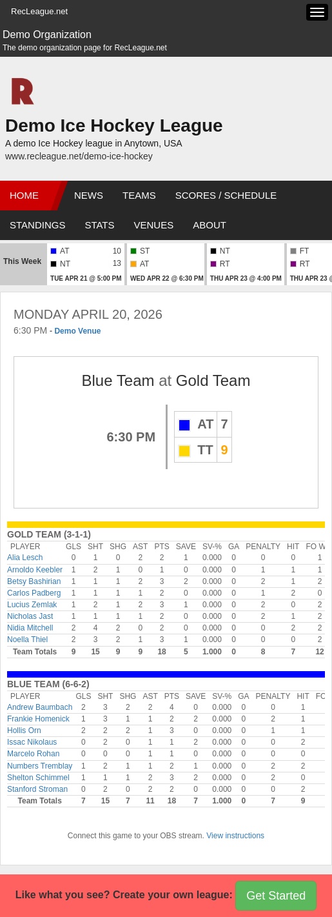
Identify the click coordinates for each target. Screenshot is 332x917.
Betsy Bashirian (34, 581)
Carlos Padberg (34, 593)
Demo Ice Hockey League (114, 126)
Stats (99, 224)
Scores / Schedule (226, 195)
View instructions (235, 835)
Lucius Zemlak (32, 604)
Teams (139, 195)
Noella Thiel (27, 639)
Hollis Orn (24, 730)
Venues (154, 224)
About (209, 224)
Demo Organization (47, 34)
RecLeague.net (39, 11)
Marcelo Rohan (33, 753)
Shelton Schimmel (38, 777)
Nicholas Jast (30, 616)
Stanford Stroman (37, 789)
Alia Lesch (25, 557)
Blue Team (118, 380)
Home (24, 195)
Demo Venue (77, 331)
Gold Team (213, 380)
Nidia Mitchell (30, 627)
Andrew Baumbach (39, 707)
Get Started (276, 895)
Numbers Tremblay (39, 766)
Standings (37, 224)
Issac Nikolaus (32, 742)
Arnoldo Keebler (35, 569)
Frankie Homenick (38, 718)
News (88, 195)
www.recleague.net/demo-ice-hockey (79, 156)
